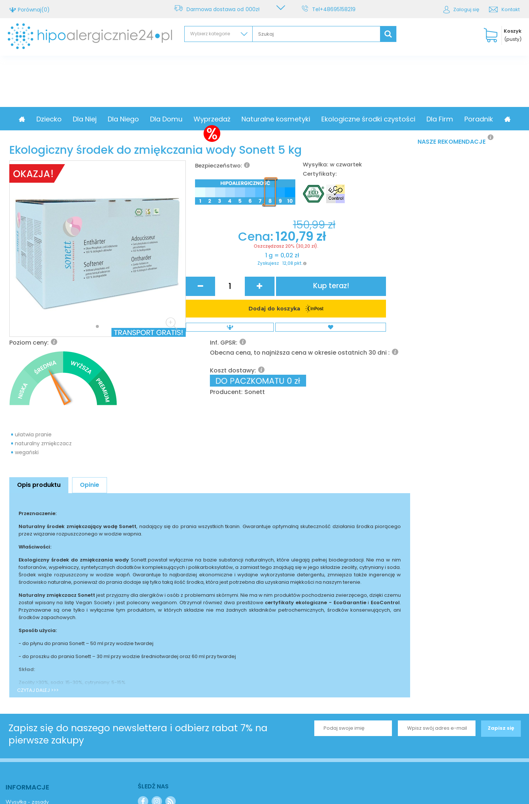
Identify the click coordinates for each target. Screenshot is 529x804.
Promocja (39, 119)
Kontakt (511, 9)
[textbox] (316, 34)
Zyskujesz (231, 346)
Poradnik (509, 119)
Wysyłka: (315, 164)
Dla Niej (115, 119)
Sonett (345, 288)
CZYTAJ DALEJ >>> (38, 607)
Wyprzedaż (242, 119)
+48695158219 (339, 9)
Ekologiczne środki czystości (399, 119)
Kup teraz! (381, 313)
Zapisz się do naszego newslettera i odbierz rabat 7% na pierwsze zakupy (138, 651)
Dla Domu (197, 119)
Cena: (221, 313)
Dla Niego (153, 119)
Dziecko (79, 119)
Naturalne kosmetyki (306, 119)
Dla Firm (470, 119)
